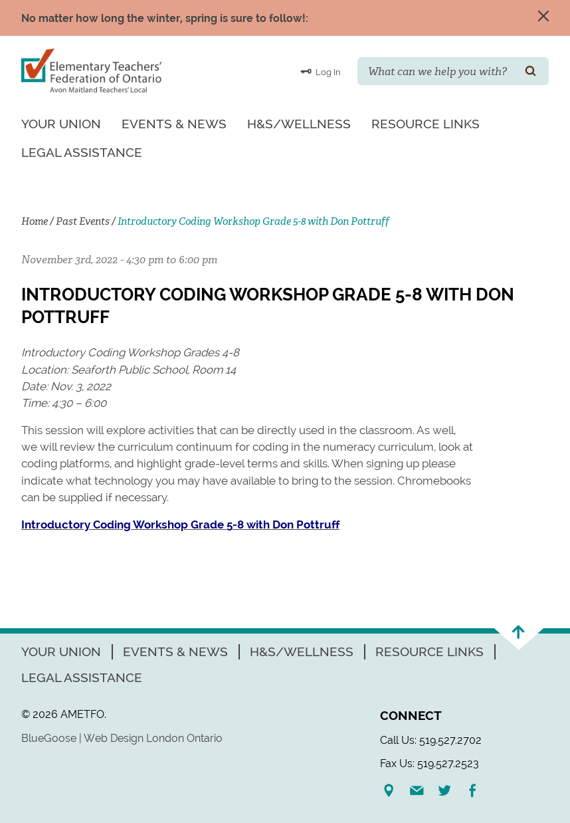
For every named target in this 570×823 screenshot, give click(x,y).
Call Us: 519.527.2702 (431, 740)
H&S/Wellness (299, 123)
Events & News (174, 123)
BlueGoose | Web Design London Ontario (122, 738)
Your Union (61, 123)
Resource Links (425, 123)
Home (34, 221)
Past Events (83, 221)
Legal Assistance (81, 152)
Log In (320, 71)
